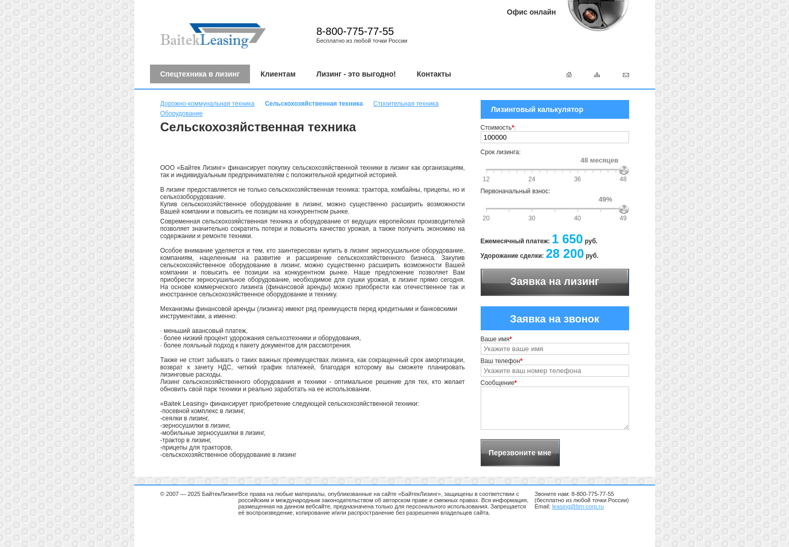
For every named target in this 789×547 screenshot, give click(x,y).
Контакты (434, 74)
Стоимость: (498, 127)
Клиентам (277, 74)
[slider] (624, 170)
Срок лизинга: (501, 152)
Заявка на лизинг (554, 281)
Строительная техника (406, 103)
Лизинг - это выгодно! (356, 74)
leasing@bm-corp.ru (578, 506)
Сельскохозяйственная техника (314, 103)
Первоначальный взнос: (515, 191)
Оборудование (181, 113)
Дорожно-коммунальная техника (207, 103)
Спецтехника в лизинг (200, 74)
